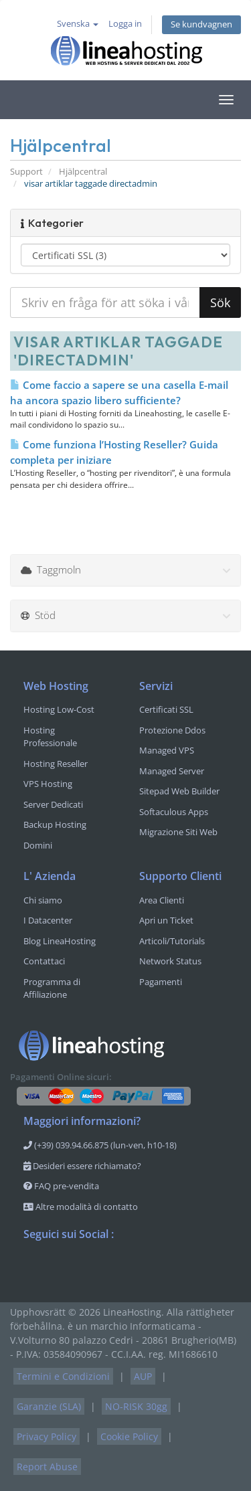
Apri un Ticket (166, 920)
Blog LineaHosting (59, 941)
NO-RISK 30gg (136, 1406)
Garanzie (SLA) (49, 1406)
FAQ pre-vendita (61, 1186)
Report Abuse (47, 1466)
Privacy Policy (46, 1436)
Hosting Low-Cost (58, 709)
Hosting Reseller (55, 764)
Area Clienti (161, 900)
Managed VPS (166, 750)
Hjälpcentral (83, 171)
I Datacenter (47, 920)
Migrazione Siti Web (178, 832)
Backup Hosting (54, 824)
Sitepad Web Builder (179, 791)
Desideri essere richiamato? (82, 1166)
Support (26, 171)
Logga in (125, 23)
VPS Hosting (47, 784)
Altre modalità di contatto (80, 1207)
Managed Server (171, 771)
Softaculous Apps (173, 812)
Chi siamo (42, 900)
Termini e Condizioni (63, 1376)
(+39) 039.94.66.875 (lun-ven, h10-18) (100, 1145)
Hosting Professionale (50, 737)
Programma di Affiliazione (51, 988)
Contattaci (44, 961)
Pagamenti (160, 982)
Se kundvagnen (201, 24)
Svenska (77, 23)
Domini (37, 845)
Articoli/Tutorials (172, 941)
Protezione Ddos (172, 730)
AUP (143, 1376)
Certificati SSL (166, 709)
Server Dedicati (53, 804)
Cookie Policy (129, 1436)
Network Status (170, 961)
